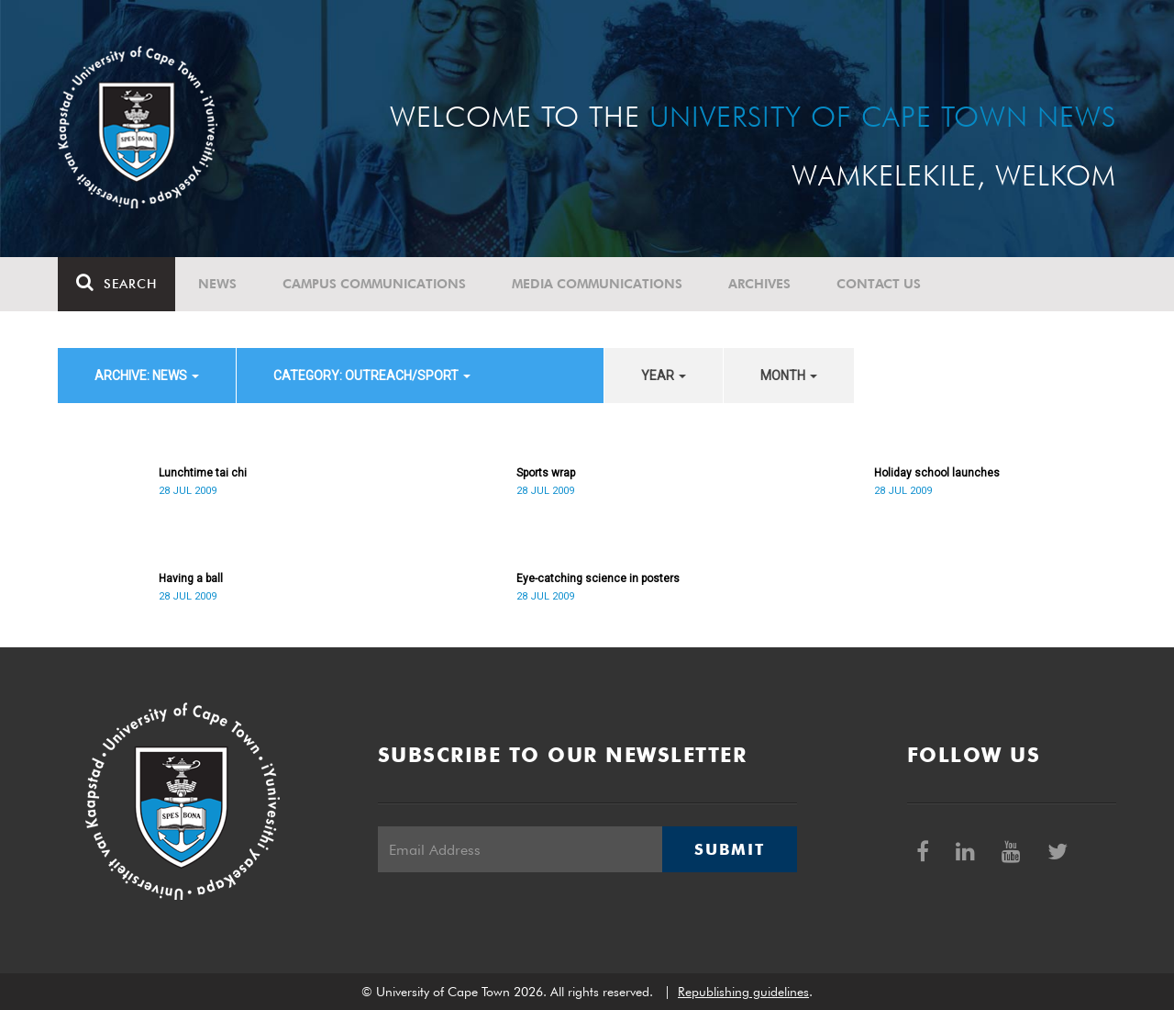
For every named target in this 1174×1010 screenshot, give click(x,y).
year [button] (663, 375)
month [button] (788, 375)
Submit (729, 849)
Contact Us (878, 283)
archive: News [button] (146, 375)
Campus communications (374, 283)
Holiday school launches (937, 472)
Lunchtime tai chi (203, 472)
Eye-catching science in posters (598, 578)
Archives (759, 283)
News (217, 283)
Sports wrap (545, 472)
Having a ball (191, 578)
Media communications (597, 283)
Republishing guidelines (743, 991)
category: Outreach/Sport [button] (372, 375)
